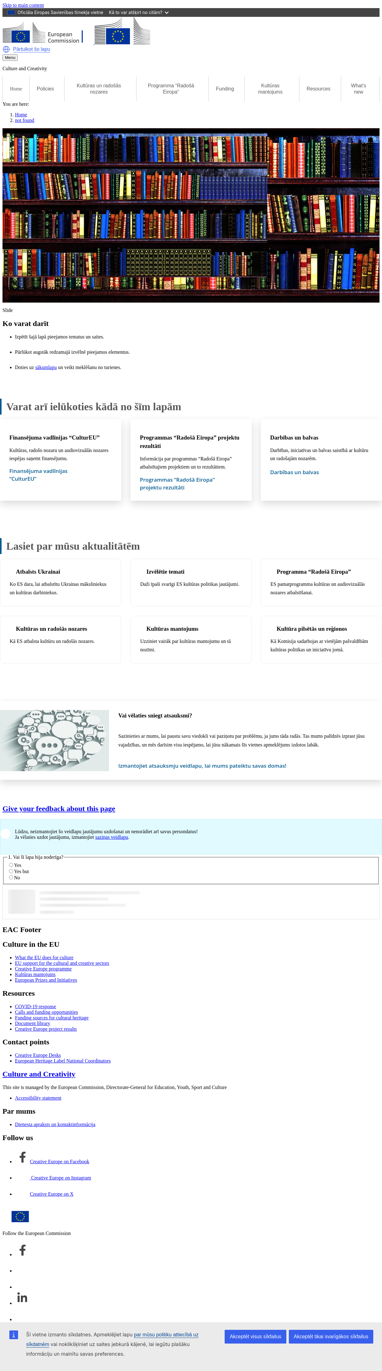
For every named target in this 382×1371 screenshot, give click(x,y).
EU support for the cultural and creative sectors (62, 963)
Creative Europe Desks (38, 1055)
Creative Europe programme (43, 968)
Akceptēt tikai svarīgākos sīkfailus (331, 1336)
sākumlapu (46, 367)
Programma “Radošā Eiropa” (314, 571)
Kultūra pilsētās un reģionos (312, 628)
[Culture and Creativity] (76, 42)
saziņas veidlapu (111, 837)
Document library (32, 1023)
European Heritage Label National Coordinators (63, 1060)
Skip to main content (23, 5)
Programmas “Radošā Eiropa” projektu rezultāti (190, 441)
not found (24, 120)
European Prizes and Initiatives (46, 980)
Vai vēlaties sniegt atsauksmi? (155, 715)
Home (16, 88)
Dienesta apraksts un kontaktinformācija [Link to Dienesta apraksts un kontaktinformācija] (55, 1124)
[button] (6, 49)
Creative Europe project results (46, 1029)
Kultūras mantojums (172, 628)
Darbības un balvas (294, 437)
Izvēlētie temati (165, 571)
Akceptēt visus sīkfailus (255, 1336)
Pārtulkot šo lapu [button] (31, 49)
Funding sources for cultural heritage (51, 1017)
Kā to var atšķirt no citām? (139, 12)
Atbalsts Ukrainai (38, 571)
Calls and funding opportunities (46, 1012)
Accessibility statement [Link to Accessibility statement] (38, 1098)
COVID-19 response (35, 1006)
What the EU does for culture (44, 957)
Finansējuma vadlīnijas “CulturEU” (54, 437)
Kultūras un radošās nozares (51, 628)
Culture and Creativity (38, 1074)
